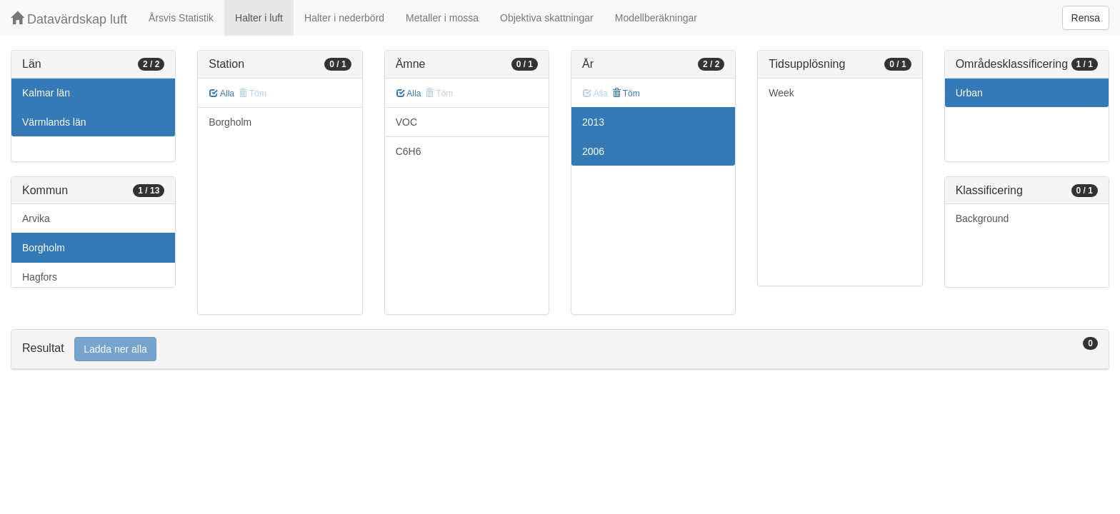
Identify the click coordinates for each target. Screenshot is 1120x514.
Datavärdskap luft (69, 18)
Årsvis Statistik (181, 18)
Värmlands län (54, 122)
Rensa (1085, 18)
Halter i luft (259, 18)
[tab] (560, 349)
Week (781, 93)
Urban (969, 93)
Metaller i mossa (442, 18)
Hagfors (39, 277)
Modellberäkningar (656, 18)
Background (982, 218)
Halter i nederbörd (344, 18)
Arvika (36, 218)
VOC (406, 122)
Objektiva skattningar (547, 18)
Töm (626, 94)
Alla (221, 94)
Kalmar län (46, 93)
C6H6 (408, 151)
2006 (593, 151)
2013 (593, 122)
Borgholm (43, 247)
